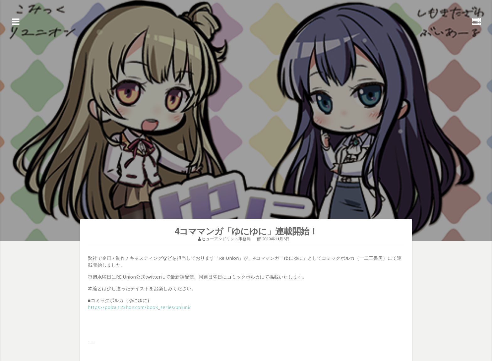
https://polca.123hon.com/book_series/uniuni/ (139, 307)
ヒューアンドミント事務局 (226, 239)
